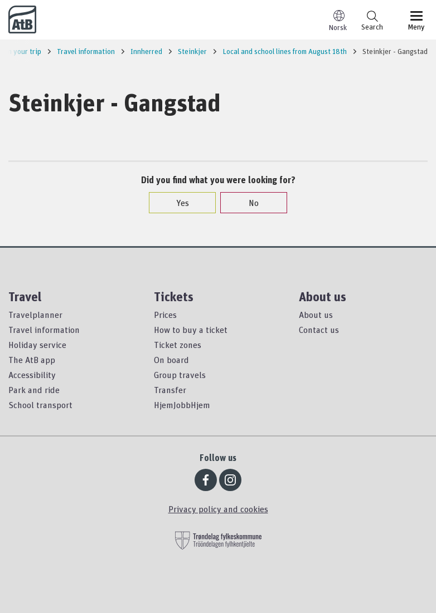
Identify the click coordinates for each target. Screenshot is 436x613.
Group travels (180, 374)
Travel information (44, 329)
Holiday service (37, 344)
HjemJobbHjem (182, 404)
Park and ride (34, 389)
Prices (165, 314)
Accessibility (32, 374)
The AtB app (31, 359)
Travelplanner (35, 314)
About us (316, 314)
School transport (40, 404)
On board (171, 359)
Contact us (319, 329)
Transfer (170, 389)
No (248, 202)
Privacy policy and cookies (218, 508)
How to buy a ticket (190, 329)
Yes (177, 202)
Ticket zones (177, 344)
